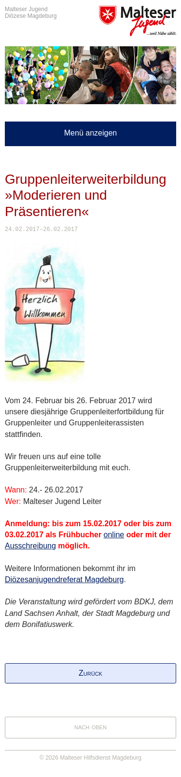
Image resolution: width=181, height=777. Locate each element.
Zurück (90, 673)
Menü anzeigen (90, 133)
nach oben (90, 726)
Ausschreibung (30, 546)
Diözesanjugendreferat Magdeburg (64, 579)
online (114, 535)
